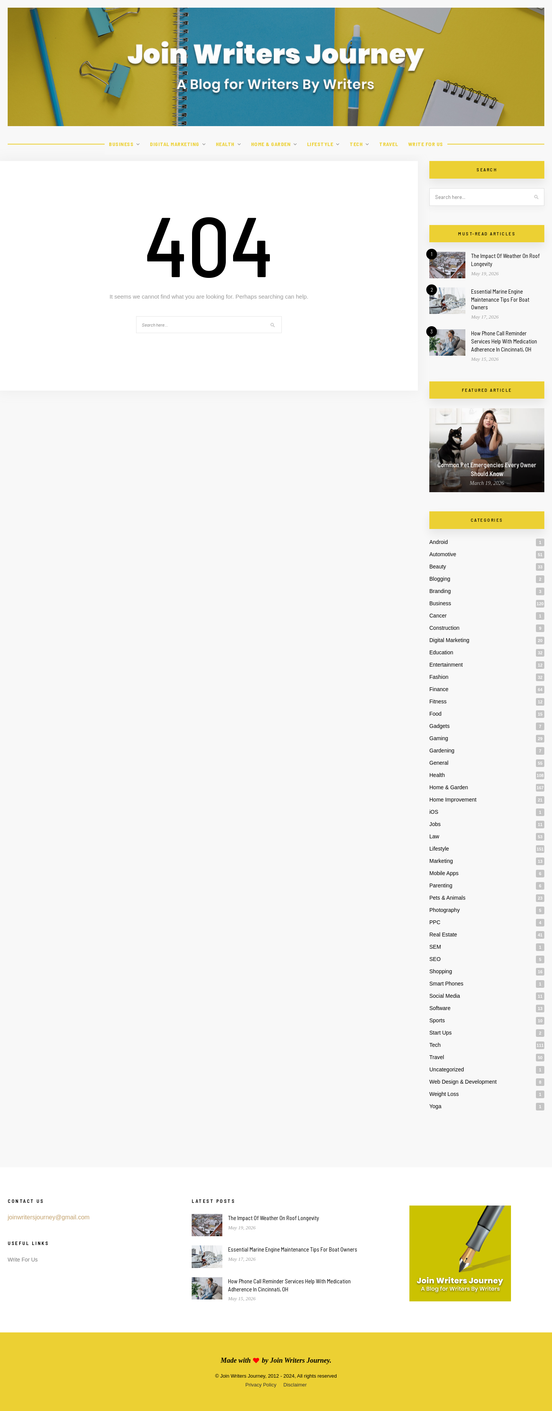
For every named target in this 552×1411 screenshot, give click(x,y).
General (439, 763)
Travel (388, 144)
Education (441, 652)
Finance (439, 689)
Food (435, 714)
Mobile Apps (443, 873)
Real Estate (443, 934)
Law (434, 836)
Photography (444, 910)
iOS (433, 812)
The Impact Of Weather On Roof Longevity (273, 1217)
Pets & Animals (447, 898)
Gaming (438, 738)
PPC (434, 922)
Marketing (441, 861)
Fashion (439, 677)
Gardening (441, 750)
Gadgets (439, 726)
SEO (435, 959)
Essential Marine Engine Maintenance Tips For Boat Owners (500, 299)
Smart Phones (446, 984)
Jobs (435, 824)
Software (439, 1008)
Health (225, 144)
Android (438, 542)
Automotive (442, 554)
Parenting (440, 885)
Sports (437, 1020)
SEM (435, 947)
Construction (444, 628)
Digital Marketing (174, 144)
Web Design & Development (463, 1082)
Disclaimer (295, 1385)
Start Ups (440, 1033)
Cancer (438, 616)
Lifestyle (320, 144)
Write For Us (425, 144)
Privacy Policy (260, 1385)
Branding (440, 591)
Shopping (440, 971)
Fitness (438, 701)
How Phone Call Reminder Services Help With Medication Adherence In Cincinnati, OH (504, 341)
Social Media (444, 996)
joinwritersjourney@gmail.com (49, 1217)
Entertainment (446, 665)
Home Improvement (452, 800)
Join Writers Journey (300, 1360)
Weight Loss (444, 1094)
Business (121, 144)
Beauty (437, 566)
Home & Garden (271, 144)
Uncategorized (446, 1069)
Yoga (435, 1106)
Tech (356, 144)
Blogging (439, 579)
